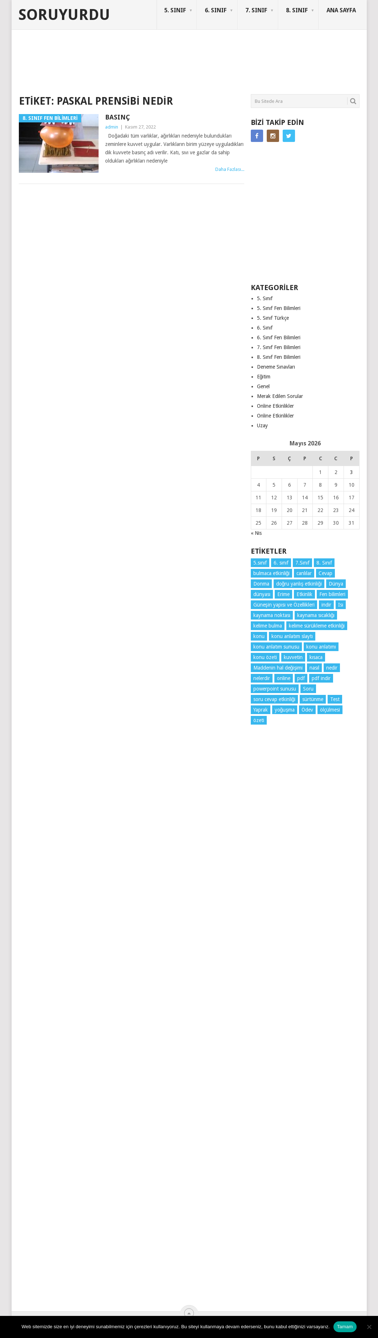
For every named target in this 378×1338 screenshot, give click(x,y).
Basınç (117, 117)
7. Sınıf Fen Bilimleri (278, 347)
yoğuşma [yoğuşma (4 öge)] (285, 710)
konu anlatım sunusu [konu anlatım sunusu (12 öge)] (276, 647)
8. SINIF (297, 10)
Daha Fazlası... (229, 169)
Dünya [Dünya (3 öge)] (336, 584)
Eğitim (264, 376)
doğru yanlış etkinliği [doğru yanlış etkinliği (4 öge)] (299, 584)
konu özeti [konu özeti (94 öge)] (265, 657)
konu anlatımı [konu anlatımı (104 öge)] (321, 647)
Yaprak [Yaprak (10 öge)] (260, 710)
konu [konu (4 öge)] (259, 636)
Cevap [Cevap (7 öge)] (325, 573)
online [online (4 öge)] (283, 678)
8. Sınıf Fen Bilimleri (278, 357)
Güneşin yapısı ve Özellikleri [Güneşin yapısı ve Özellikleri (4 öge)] (284, 605)
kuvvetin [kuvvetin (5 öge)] (293, 657)
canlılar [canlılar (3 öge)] (304, 573)
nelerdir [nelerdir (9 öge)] (261, 678)
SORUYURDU (325, 57)
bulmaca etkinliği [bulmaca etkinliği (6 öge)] (271, 573)
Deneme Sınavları (276, 367)
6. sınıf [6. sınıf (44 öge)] (281, 563)
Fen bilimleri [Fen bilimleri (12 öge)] (332, 594)
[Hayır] (369, 1326)
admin (111, 127)
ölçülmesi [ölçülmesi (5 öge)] (330, 710)
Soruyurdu (64, 14)
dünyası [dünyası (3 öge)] (261, 594)
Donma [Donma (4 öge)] (261, 584)
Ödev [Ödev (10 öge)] (307, 710)
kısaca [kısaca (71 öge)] (316, 657)
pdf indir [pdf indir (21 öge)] (321, 678)
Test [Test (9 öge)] (335, 699)
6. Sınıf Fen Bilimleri (278, 337)
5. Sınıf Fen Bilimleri (278, 308)
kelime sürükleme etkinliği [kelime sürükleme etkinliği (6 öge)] (317, 626)
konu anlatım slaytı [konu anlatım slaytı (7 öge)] (292, 636)
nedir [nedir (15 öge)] (331, 668)
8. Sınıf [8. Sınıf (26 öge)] (324, 563)
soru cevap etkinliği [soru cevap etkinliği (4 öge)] (274, 699)
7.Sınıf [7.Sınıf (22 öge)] (302, 563)
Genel (263, 386)
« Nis (256, 533)
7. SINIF (256, 10)
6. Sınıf (265, 328)
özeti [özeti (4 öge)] (258, 720)
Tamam (345, 1326)
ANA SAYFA (341, 10)
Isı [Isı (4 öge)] (340, 605)
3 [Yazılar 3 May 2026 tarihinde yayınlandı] (351, 472)
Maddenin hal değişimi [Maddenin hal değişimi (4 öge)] (278, 668)
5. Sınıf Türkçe (273, 318)
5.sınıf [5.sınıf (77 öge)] (260, 563)
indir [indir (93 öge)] (326, 605)
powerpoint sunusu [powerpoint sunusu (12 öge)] (274, 689)
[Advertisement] (151, 66)
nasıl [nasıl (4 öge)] (314, 668)
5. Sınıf (265, 298)
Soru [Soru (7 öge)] (308, 689)
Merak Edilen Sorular (280, 396)
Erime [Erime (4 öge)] (283, 594)
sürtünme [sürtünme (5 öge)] (312, 699)
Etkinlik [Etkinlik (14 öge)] (304, 594)
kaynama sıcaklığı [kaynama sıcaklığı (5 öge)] (316, 615)
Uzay (262, 425)
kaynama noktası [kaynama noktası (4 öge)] (271, 615)
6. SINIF (216, 10)
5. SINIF (175, 10)
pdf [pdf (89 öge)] (301, 678)
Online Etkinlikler (275, 406)
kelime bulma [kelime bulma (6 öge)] (267, 626)
